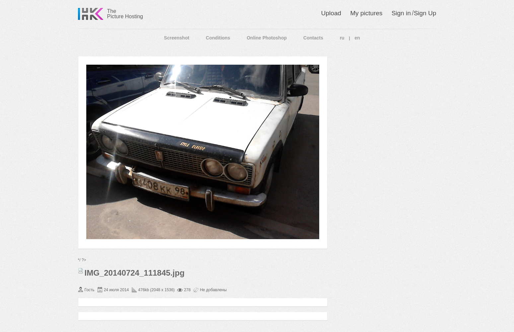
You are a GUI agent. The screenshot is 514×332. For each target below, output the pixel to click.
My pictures (366, 13)
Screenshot (176, 37)
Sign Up (425, 13)
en (357, 37)
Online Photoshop (267, 37)
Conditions (218, 37)
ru (342, 37)
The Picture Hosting (125, 13)
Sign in (401, 13)
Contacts (313, 37)
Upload (331, 13)
